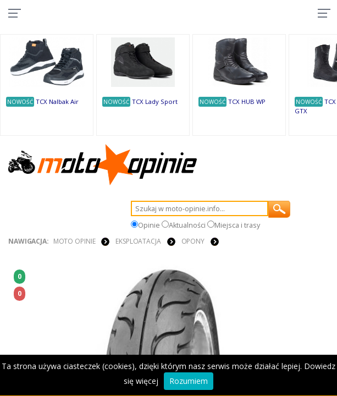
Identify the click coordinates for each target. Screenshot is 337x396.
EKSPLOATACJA (138, 241)
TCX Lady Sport (155, 101)
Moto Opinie (74, 241)
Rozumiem (188, 381)
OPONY (193, 241)
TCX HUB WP (247, 101)
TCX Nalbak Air (57, 101)
